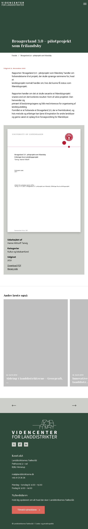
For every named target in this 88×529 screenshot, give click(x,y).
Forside (14, 55)
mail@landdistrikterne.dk (23, 474)
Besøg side (12, 269)
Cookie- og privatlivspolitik (44, 523)
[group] (36, 343)
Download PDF (14, 265)
